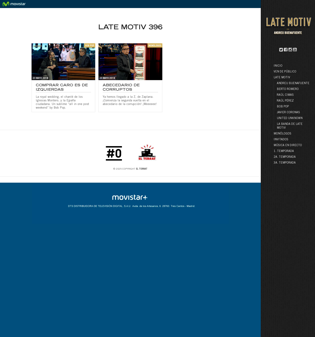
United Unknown (290, 118)
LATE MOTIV (282, 77)
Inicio (278, 66)
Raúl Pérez (285, 101)
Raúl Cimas (285, 95)
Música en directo (288, 145)
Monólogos (282, 133)
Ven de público (285, 71)
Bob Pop (283, 106)
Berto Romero (288, 89)
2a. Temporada (285, 157)
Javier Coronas (288, 112)
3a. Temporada (285, 163)
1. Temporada (284, 151)
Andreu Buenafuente (293, 83)
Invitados (281, 139)
